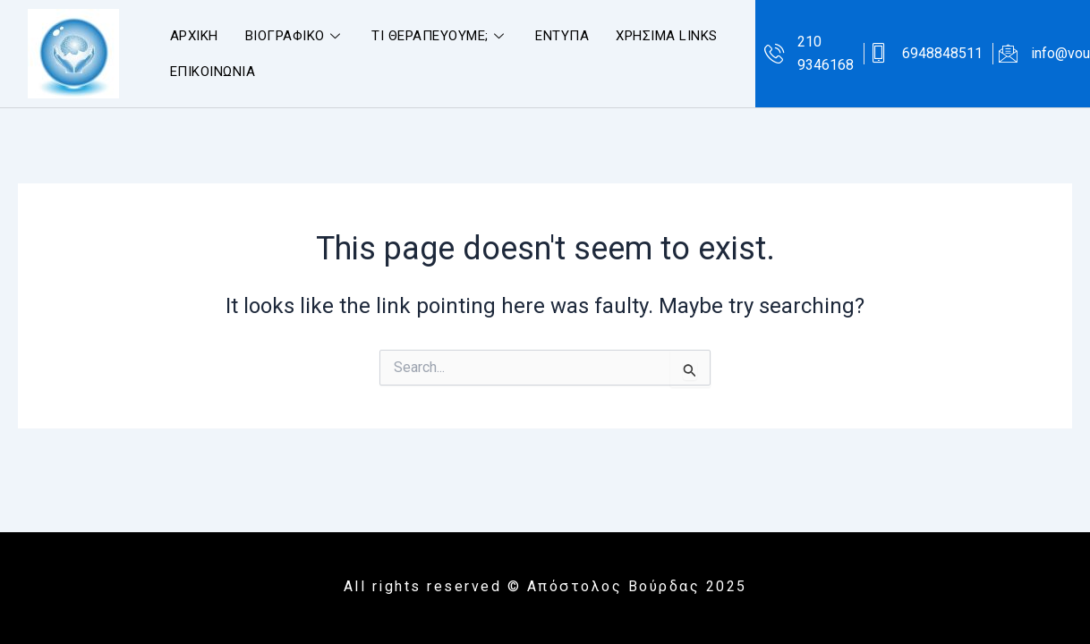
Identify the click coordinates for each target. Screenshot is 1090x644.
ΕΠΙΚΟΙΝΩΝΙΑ (213, 72)
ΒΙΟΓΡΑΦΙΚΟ (295, 36)
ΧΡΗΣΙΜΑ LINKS (667, 36)
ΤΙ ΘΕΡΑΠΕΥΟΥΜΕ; (439, 36)
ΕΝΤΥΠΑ (562, 36)
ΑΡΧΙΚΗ (194, 36)
